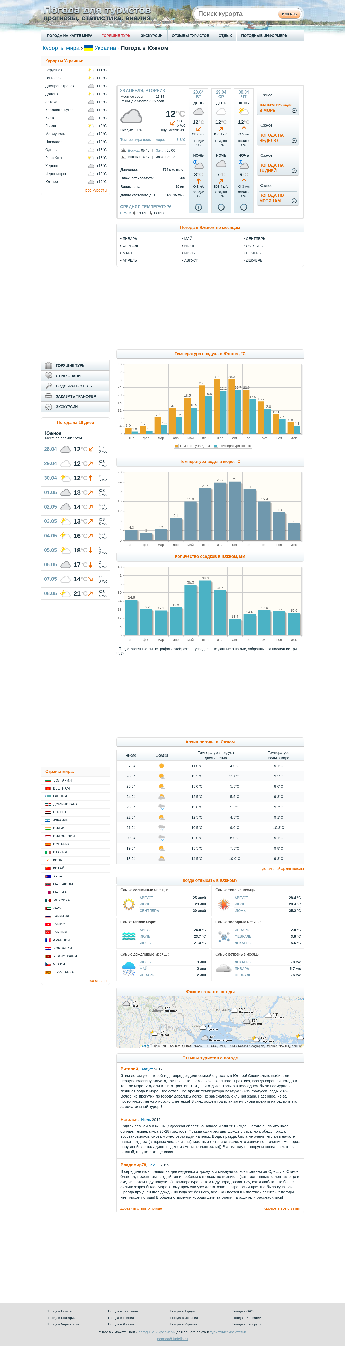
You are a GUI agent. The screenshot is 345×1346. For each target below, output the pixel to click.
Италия (60, 852)
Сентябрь (149, 911)
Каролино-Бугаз (59, 110)
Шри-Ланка (63, 972)
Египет (60, 812)
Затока (51, 102)
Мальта (60, 892)
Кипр (57, 860)
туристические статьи (228, 1332)
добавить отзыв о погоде (141, 1208)
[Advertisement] (210, 67)
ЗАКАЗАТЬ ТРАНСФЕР (76, 396)
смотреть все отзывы (282, 1208)
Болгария (62, 780)
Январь (242, 930)
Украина (105, 48)
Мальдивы (63, 884)
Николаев (54, 142)
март (127, 253)
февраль (131, 246)
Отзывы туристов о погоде (210, 1058)
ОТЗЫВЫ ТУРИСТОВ (190, 36)
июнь (190, 246)
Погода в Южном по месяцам (210, 227)
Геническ (53, 78)
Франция (61, 940)
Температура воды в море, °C (210, 461)
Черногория (65, 956)
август (191, 260)
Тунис (59, 924)
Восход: (134, 150)
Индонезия (64, 836)
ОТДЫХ (225, 36)
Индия (59, 828)
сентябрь (255, 239)
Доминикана (65, 804)
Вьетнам (61, 788)
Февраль (243, 936)
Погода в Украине (183, 1324)
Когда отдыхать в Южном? (210, 880)
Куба (57, 876)
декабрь (254, 260)
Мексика (61, 900)
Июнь (240, 911)
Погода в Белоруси (246, 1324)
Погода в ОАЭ (242, 1311)
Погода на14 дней (271, 168)
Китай (58, 868)
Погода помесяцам (271, 198)
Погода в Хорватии (246, 1318)
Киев (49, 118)
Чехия (59, 964)
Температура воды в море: (142, 140)
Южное (51, 182)
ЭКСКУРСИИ (152, 36)
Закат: (161, 150)
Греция (60, 796)
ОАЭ (57, 908)
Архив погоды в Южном (210, 742)
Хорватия (62, 948)
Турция (60, 932)
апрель (130, 260)
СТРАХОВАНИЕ (69, 376)
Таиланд (61, 916)
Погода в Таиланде (123, 1311)
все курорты (96, 190)
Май (144, 969)
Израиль (60, 820)
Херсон (51, 166)
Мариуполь (55, 134)
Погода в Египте (59, 1311)
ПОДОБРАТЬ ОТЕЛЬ (74, 386)
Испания (61, 844)
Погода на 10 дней (75, 422)
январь (130, 239)
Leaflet (145, 1046)
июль (189, 253)
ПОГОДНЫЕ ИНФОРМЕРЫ (264, 36)
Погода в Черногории (62, 1324)
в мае (125, 213)
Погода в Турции (183, 1311)
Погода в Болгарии (60, 1318)
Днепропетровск (59, 86)
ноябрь (253, 253)
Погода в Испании (184, 1318)
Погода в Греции (121, 1318)
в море (275, 108)
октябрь (254, 246)
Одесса (51, 150)
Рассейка (53, 158)
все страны (97, 980)
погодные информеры (157, 1332)
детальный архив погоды (283, 869)
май (188, 239)
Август (146, 898)
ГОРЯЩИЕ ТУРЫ (117, 36)
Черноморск (56, 174)
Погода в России (121, 1324)
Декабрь (243, 943)
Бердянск (53, 70)
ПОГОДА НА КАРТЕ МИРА (69, 36)
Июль (145, 904)
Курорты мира (61, 48)
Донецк (51, 94)
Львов (50, 126)
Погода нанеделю (271, 138)
